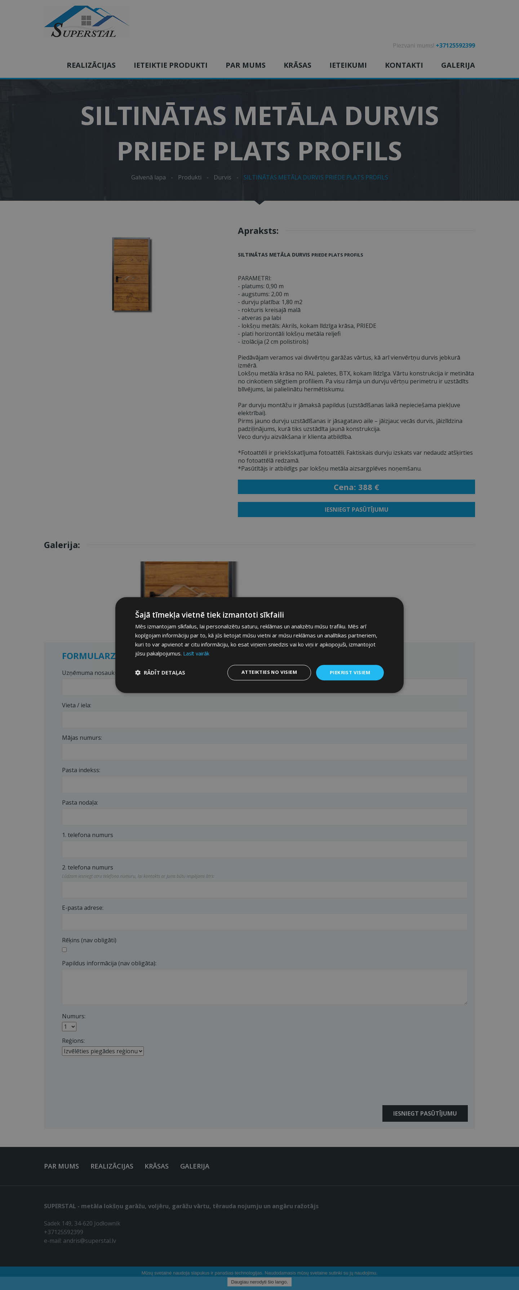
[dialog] (259, 645)
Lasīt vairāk (197, 653)
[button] (160, 673)
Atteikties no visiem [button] (265, 672)
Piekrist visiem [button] (349, 672)
